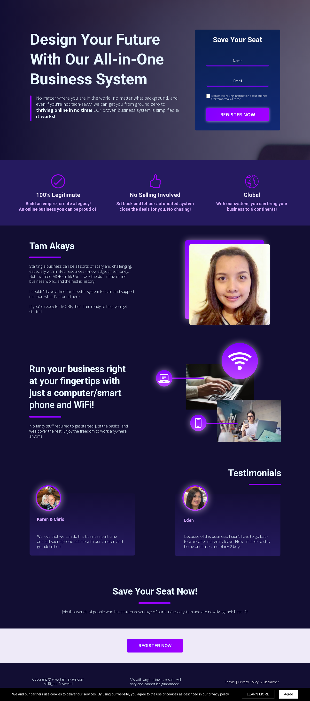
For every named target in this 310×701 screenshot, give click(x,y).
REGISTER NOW (237, 114)
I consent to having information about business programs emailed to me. (239, 97)
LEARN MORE (258, 694)
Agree (288, 694)
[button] (155, 646)
